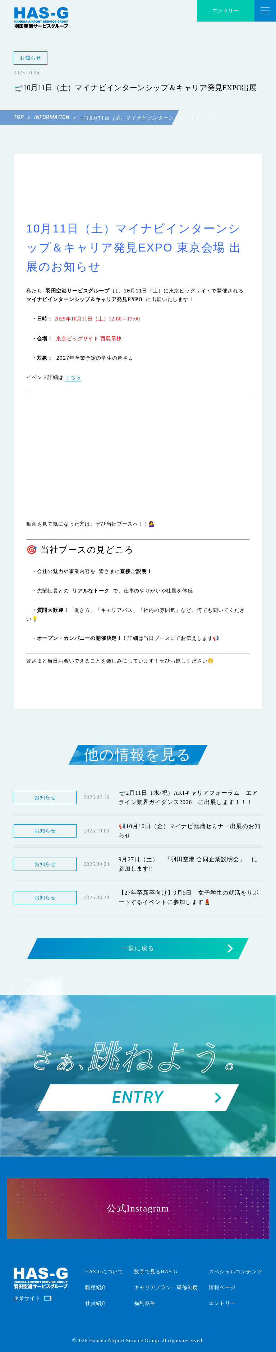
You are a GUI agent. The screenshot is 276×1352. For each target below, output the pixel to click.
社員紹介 (95, 1303)
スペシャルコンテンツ (235, 1271)
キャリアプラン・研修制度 (166, 1287)
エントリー (225, 10)
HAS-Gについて (104, 1271)
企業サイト (27, 1298)
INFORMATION (55, 117)
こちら (73, 377)
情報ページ (222, 1287)
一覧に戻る (177, 948)
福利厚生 (144, 1303)
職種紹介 (95, 1287)
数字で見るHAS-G (156, 1271)
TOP (22, 117)
